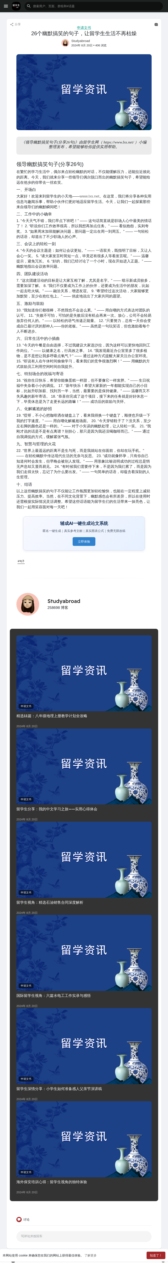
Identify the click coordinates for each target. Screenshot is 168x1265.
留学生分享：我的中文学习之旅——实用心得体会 (56, 809)
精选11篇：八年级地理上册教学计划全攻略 (51, 715)
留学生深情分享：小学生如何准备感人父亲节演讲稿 (59, 1088)
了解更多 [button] (90, 1255)
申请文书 (84, 28)
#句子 (21, 561)
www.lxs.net (89, 196)
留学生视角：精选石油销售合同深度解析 (49, 902)
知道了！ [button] (156, 1255)
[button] (93, 6)
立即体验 (84, 541)
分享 (15, 24)
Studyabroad (80, 41)
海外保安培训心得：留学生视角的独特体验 (51, 1181)
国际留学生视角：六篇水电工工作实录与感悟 (53, 995)
